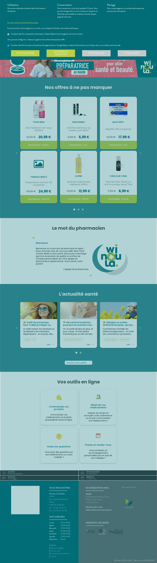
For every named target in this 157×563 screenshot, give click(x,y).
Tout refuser (96, 53)
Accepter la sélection (60, 53)
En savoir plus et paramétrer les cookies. (22, 22)
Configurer (132, 53)
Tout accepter (25, 53)
